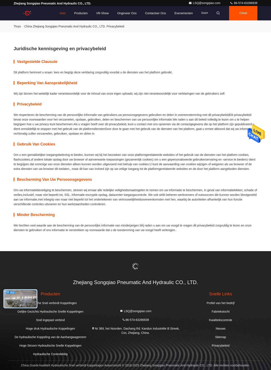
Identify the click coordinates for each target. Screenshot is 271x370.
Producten (81, 13)
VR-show (102, 13)
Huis (63, 13)
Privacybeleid (220, 345)
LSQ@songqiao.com (205, 3)
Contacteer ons (155, 13)
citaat (243, 13)
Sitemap (220, 337)
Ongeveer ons (127, 13)
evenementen (184, 13)
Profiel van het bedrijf (221, 303)
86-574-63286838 (243, 3)
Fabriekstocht (221, 311)
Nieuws (221, 328)
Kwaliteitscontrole (220, 320)
